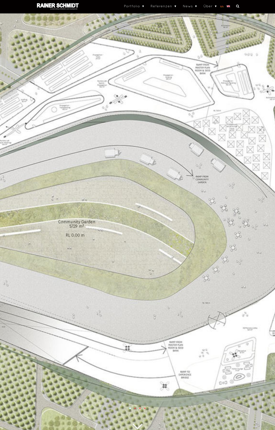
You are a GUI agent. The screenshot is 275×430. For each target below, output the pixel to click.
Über (208, 6)
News (188, 6)
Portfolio (132, 6)
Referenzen (161, 6)
